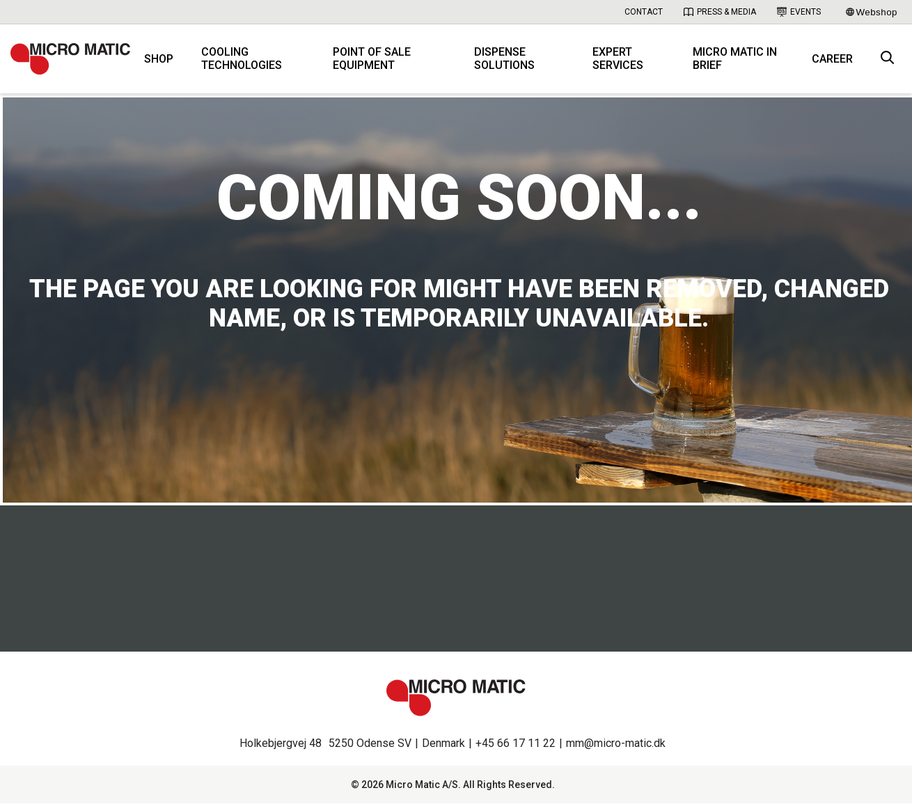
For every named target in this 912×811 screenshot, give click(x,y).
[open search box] (888, 63)
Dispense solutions (511, 62)
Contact (643, 12)
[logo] (76, 62)
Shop (171, 63)
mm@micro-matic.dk (616, 750)
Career (832, 63)
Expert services (622, 62)
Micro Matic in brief (737, 62)
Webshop (871, 12)
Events (799, 12)
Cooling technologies (254, 62)
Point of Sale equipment (381, 62)
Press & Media (720, 12)
